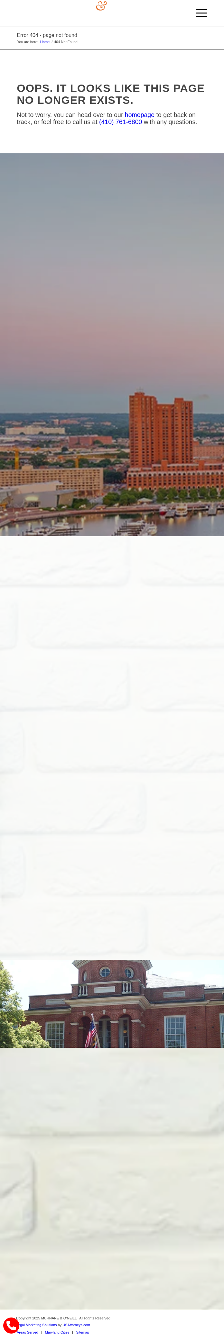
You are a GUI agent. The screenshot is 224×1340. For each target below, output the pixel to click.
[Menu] (198, 13)
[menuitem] (198, 13)
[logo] (93, 13)
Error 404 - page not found (47, 35)
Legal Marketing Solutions (36, 1325)
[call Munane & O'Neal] (11, 1325)
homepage (139, 114)
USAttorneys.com (76, 1325)
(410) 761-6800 (120, 121)
